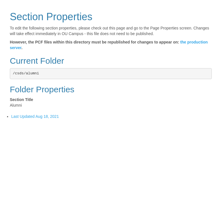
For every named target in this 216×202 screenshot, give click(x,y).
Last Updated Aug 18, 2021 (35, 116)
